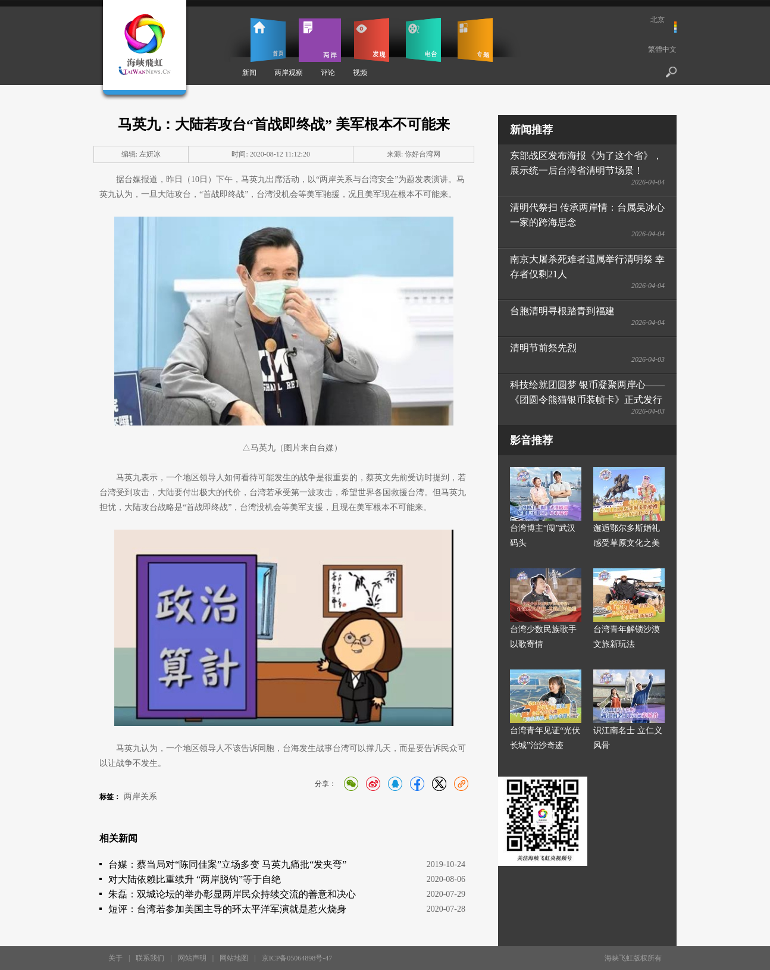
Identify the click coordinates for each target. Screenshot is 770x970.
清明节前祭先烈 (543, 348)
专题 (475, 40)
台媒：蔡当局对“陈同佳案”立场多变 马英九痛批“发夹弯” (227, 864)
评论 (328, 72)
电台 (423, 40)
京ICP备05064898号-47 (297, 958)
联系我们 (150, 958)
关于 (115, 958)
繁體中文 (662, 49)
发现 (371, 40)
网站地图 (234, 958)
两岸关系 (140, 796)
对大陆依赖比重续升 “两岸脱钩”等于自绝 (194, 879)
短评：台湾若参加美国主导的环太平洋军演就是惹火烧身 (227, 909)
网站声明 (192, 958)
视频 (360, 72)
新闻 (249, 72)
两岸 (320, 40)
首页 (268, 40)
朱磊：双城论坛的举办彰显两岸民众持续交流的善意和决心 (232, 894)
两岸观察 (288, 72)
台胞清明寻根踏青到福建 (562, 311)
